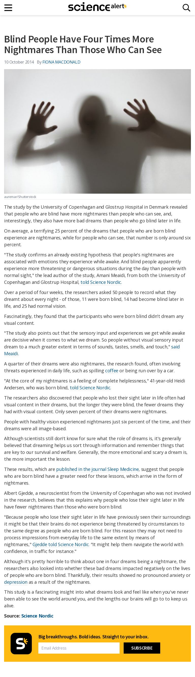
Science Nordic (37, 616)
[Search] (186, 7)
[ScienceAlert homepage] (97, 7)
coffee (111, 370)
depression (15, 582)
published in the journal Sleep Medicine (97, 469)
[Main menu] (8, 7)
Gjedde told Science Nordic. (61, 544)
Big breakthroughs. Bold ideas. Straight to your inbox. (93, 636)
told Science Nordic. (100, 282)
